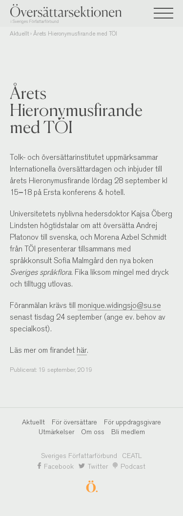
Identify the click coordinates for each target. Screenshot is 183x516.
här (82, 350)
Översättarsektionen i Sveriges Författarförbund (83, 13)
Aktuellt (19, 33)
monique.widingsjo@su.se (119, 305)
